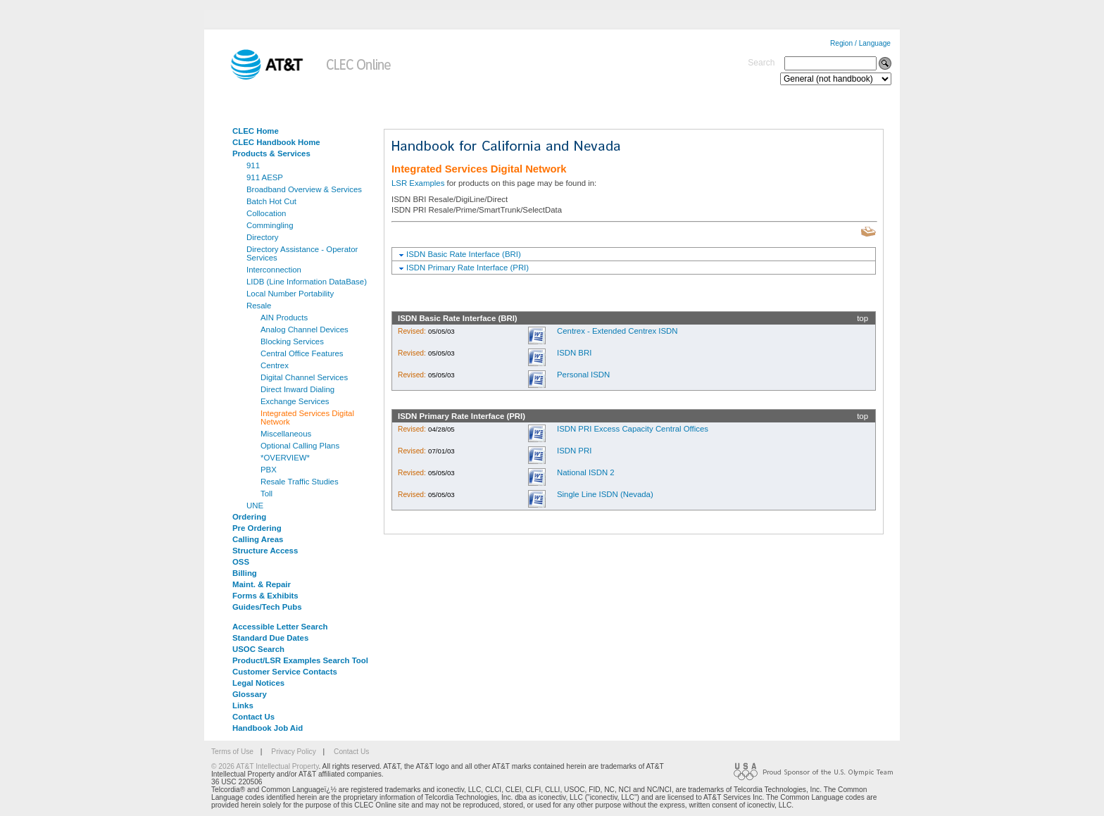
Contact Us (253, 717)
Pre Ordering (257, 528)
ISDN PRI (574, 450)
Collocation (266, 213)
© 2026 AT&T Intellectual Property (264, 766)
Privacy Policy (293, 751)
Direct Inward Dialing (297, 389)
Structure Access (265, 550)
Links (242, 705)
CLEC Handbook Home (276, 142)
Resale (258, 305)
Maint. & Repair (261, 584)
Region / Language (860, 43)
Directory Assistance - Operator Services (302, 253)
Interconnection (273, 269)
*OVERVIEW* (285, 457)
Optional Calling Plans (300, 445)
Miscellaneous (286, 433)
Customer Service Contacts (284, 671)
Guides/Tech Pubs (267, 607)
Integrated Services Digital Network (307, 417)
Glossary (249, 694)
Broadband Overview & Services (304, 189)
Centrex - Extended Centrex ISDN (617, 331)
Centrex (275, 365)
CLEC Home (255, 131)
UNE (254, 505)
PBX (269, 469)
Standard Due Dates (270, 638)
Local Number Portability (290, 293)
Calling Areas (257, 539)
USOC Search (258, 649)
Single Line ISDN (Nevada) (605, 494)
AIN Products (284, 317)
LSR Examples (417, 183)
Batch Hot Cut (271, 201)
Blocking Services (292, 341)
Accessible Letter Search (280, 626)
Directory (262, 237)
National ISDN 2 (586, 472)
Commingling (269, 225)
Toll (266, 493)
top (862, 318)
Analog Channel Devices (305, 329)
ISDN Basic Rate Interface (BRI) (463, 254)
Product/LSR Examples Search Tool (300, 660)
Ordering (249, 517)
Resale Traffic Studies (300, 481)
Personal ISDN (583, 374)
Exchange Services (295, 401)
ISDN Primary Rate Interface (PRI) (467, 267)
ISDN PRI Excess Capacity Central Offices (632, 429)
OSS (240, 562)
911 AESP (264, 177)
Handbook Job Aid (267, 728)
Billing (244, 573)
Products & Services (271, 153)
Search (761, 63)
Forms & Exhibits (265, 595)
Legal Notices (258, 683)
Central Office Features (302, 353)
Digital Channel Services (304, 377)
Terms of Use (232, 751)
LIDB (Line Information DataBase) (306, 281)
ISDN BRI (574, 353)
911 (253, 165)
